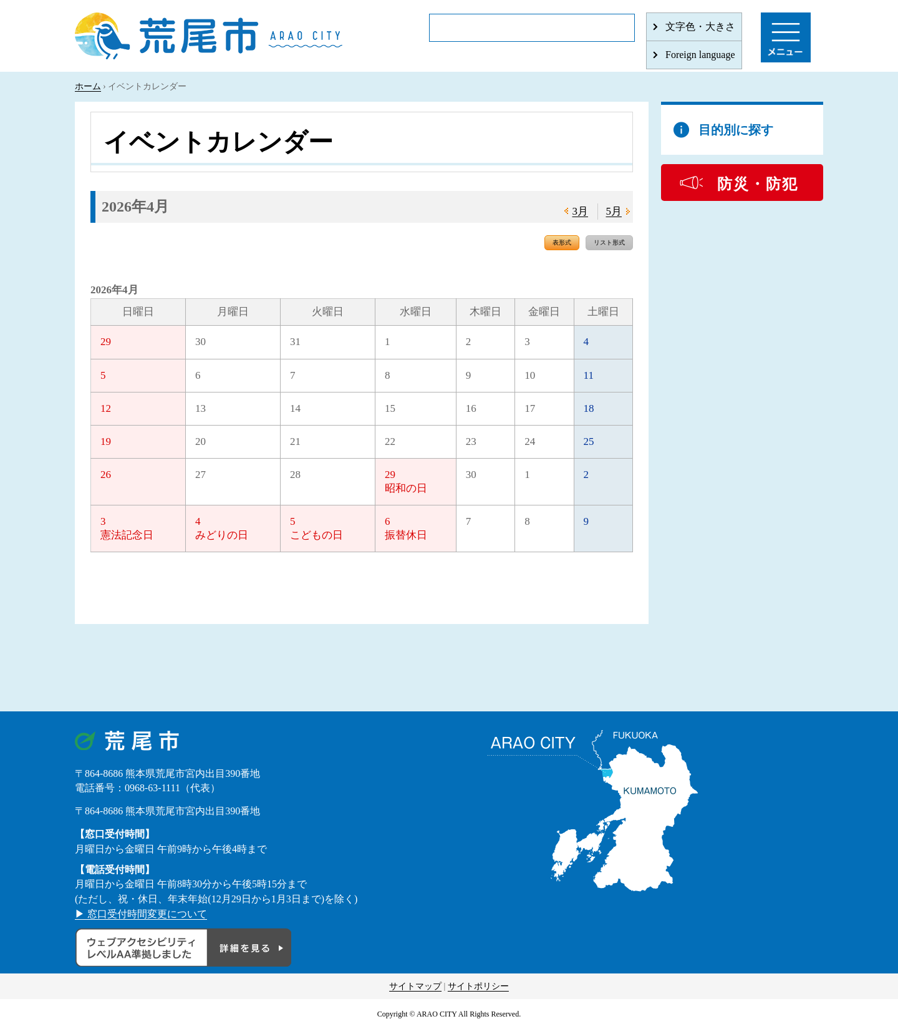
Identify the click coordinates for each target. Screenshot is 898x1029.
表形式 (562, 242)
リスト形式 (609, 242)
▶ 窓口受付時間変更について (141, 914)
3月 (580, 211)
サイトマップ (415, 986)
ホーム (88, 86)
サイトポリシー (478, 986)
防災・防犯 (757, 184)
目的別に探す (735, 130)
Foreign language (700, 54)
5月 (614, 211)
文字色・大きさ (700, 26)
